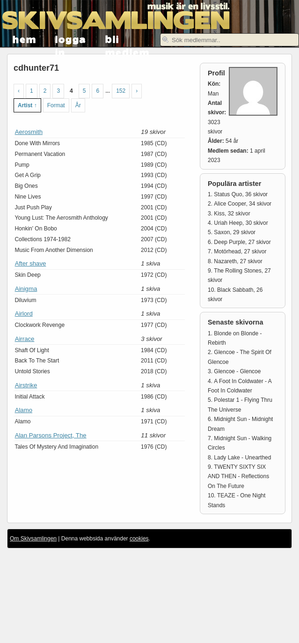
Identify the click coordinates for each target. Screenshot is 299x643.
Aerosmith (29, 131)
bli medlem (127, 39)
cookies (139, 538)
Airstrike (26, 385)
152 (120, 91)
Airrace (25, 338)
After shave (30, 263)
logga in (71, 39)
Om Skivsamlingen (33, 538)
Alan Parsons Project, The (51, 435)
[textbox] (229, 39)
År (78, 105)
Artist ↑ (27, 105)
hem (24, 38)
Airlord (24, 313)
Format (56, 105)
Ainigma (26, 288)
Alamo (23, 410)
